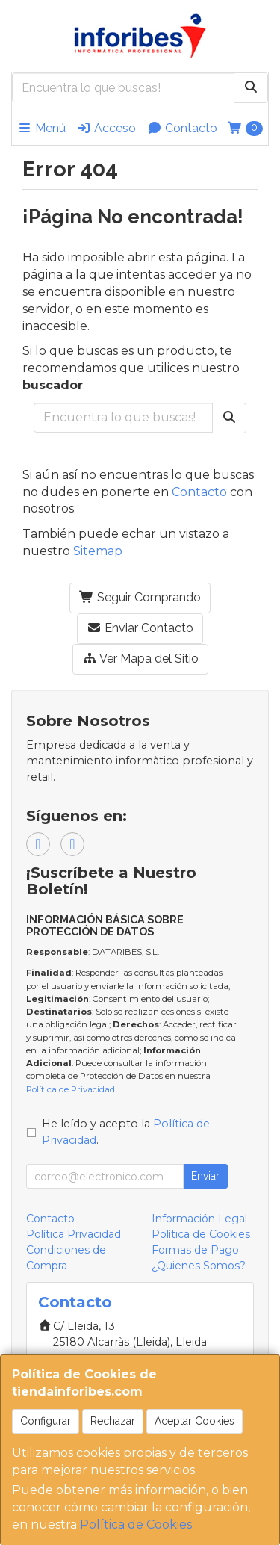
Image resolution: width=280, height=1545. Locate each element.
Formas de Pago (195, 1250)
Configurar (45, 1421)
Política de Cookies (136, 1524)
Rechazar (112, 1421)
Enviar (205, 1176)
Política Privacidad (73, 1234)
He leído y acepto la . (126, 1132)
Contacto (182, 128)
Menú (41, 128)
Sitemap (97, 551)
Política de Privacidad (70, 1089)
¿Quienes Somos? (199, 1265)
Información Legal (199, 1218)
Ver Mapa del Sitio (140, 658)
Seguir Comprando (140, 597)
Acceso (106, 128)
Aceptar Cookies (194, 1421)
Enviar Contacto (140, 628)
